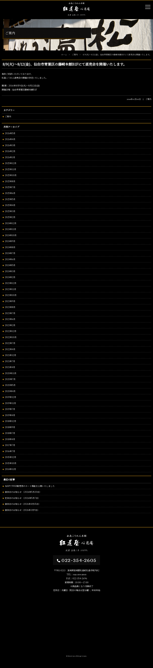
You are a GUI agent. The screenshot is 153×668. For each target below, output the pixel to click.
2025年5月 (10, 199)
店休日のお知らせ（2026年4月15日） (23, 503)
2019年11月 (10, 403)
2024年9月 (10, 241)
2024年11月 (10, 229)
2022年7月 (10, 343)
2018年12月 (10, 421)
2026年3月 (10, 145)
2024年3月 (10, 271)
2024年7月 (10, 253)
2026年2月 (10, 151)
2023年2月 (10, 325)
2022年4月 (10, 349)
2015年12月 (10, 457)
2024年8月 (10, 247)
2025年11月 (10, 169)
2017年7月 (10, 445)
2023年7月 (10, 313)
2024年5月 (10, 265)
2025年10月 (11, 175)
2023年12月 (10, 283)
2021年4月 (10, 367)
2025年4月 (10, 205)
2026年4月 (10, 139)
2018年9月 (10, 427)
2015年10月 (10, 463)
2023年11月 (10, 289)
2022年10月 (11, 337)
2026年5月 (10, 133)
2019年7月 (10, 409)
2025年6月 (10, 193)
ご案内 (8, 116)
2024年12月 (10, 223)
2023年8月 (10, 307)
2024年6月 (10, 259)
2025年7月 (10, 187)
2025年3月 (10, 211)
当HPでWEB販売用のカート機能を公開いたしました (30, 485)
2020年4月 (10, 391)
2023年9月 (10, 301)
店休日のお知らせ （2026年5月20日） (23, 491)
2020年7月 (10, 379)
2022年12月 (10, 331)
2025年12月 (10, 163)
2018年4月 (10, 439)
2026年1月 (10, 157)
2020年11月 (10, 373)
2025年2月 (10, 217)
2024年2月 (10, 277)
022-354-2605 (76, 560)
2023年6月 (10, 319)
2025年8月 (10, 181)
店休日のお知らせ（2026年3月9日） (22, 509)
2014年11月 (10, 469)
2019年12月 (10, 397)
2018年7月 (10, 433)
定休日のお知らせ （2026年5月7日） (22, 497)
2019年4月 (10, 415)
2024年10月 (11, 235)
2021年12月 (10, 355)
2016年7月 (10, 451)
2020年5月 (10, 385)
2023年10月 (11, 295)
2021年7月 (10, 361)
